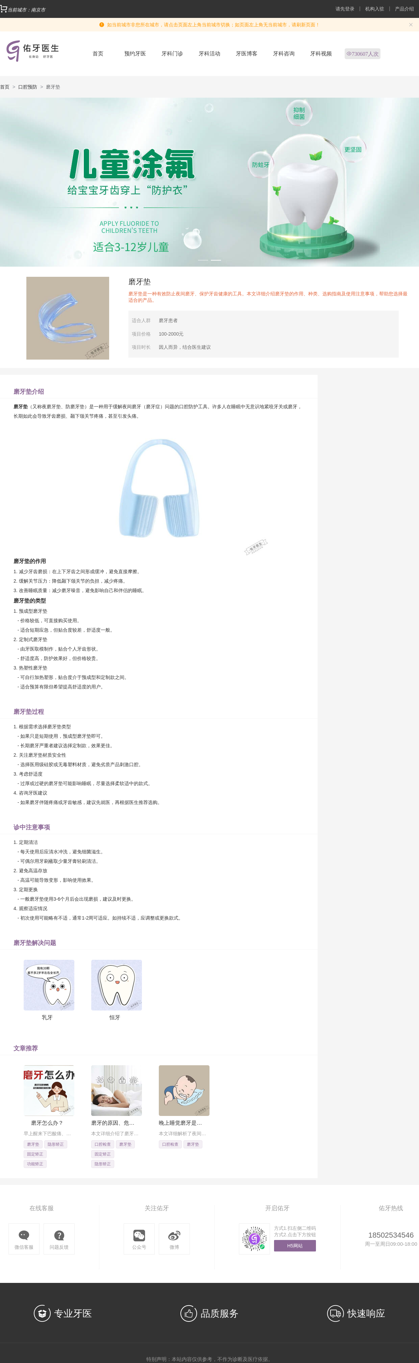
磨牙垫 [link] (53, 86)
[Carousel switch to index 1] (203, 260)
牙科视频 (321, 53)
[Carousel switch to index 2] (216, 260)
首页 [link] (4, 86)
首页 (98, 53)
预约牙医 (135, 53)
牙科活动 (209, 53)
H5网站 (295, 1245)
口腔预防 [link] (27, 86)
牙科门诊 (172, 53)
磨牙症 (153, 406)
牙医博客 (246, 53)
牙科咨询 (284, 53)
